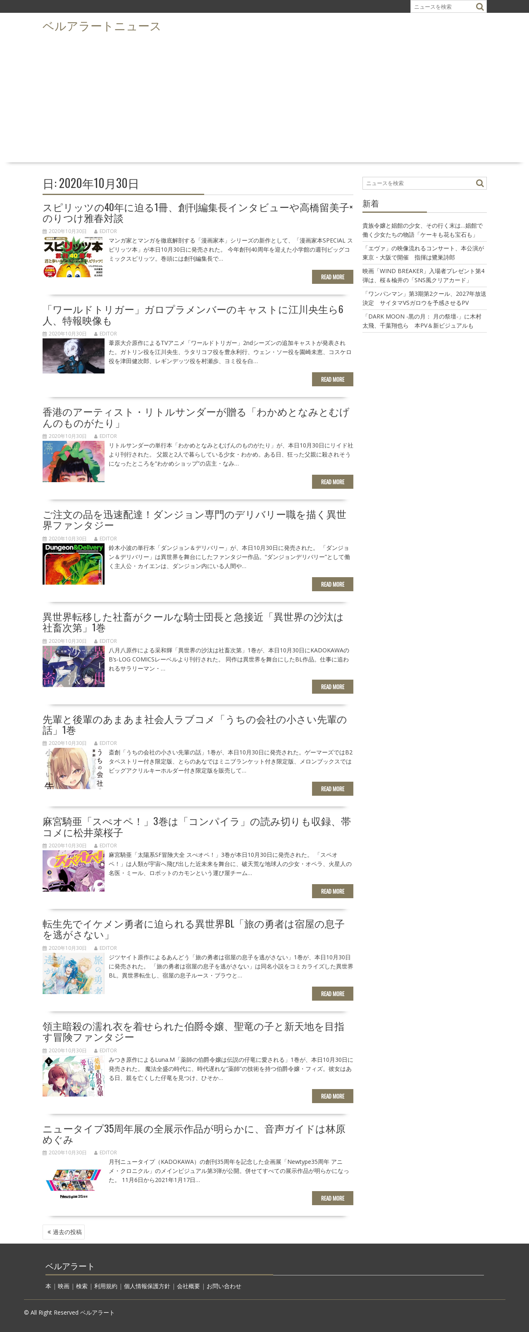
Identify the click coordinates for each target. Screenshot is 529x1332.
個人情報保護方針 (147, 1286)
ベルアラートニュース (102, 25)
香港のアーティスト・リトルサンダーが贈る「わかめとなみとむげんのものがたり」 (196, 416)
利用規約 (105, 1286)
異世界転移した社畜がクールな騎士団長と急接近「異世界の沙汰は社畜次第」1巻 (193, 621)
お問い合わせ (224, 1286)
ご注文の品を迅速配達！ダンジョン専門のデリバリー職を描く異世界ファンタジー (194, 519)
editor (105, 231)
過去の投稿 (67, 1232)
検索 (82, 1286)
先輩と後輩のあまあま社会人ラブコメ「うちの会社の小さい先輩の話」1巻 (195, 724)
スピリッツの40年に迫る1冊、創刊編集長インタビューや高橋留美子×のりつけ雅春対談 (198, 212)
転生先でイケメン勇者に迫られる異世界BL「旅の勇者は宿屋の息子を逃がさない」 (194, 928)
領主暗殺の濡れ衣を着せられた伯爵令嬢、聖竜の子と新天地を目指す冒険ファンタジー (193, 1031)
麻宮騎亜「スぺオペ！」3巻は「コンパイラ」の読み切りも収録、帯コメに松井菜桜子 (197, 826)
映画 (63, 1286)
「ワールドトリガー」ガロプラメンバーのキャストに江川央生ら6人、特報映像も (193, 314)
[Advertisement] (264, 97)
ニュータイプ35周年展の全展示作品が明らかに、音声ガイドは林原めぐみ (194, 1133)
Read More (332, 277)
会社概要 (188, 1286)
